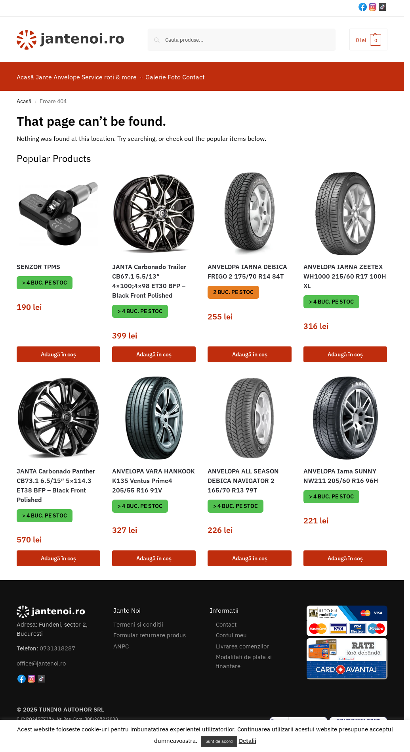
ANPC (121, 642)
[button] (368, 39)
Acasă (24, 96)
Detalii (247, 740)
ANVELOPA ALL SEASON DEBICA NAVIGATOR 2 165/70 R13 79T (243, 476)
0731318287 (57, 644)
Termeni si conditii (138, 620)
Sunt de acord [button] (219, 741)
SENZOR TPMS (38, 262)
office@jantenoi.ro (41, 658)
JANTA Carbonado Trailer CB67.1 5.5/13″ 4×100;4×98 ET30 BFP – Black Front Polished (149, 276)
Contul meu (231, 631)
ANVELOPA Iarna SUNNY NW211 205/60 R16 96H (340, 471)
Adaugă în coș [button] (58, 349)
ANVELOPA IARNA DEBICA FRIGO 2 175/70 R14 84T (247, 267)
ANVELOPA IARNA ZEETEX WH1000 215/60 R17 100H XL (344, 271)
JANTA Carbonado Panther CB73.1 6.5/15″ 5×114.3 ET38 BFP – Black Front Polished (56, 481)
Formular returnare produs (149, 631)
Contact (226, 620)
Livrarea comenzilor (242, 642)
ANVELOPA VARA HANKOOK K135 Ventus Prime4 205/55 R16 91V (153, 476)
